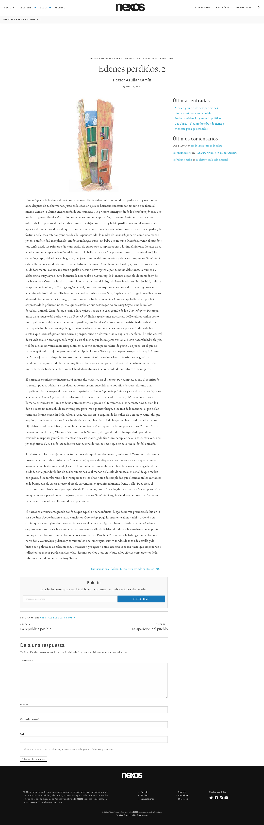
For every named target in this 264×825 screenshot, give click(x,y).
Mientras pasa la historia (118, 59)
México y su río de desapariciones (196, 108)
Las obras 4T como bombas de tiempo (199, 123)
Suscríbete (223, 8)
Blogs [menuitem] (44, 8)
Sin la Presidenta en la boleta (193, 113)
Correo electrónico (29, 719)
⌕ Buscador (203, 8)
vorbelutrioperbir (182, 152)
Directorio (183, 799)
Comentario (26, 660)
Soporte (182, 792)
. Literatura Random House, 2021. (126, 569)
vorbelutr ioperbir (182, 159)
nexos (94, 59)
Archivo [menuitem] (60, 8)
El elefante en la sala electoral (212, 159)
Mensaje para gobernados (191, 128)
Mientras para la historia (20, 19)
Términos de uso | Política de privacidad (131, 815)
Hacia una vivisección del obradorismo (216, 152)
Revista (144, 792)
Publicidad (183, 795)
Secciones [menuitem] (26, 8)
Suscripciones (147, 799)
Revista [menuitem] (9, 8)
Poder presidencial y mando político (198, 118)
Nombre (24, 704)
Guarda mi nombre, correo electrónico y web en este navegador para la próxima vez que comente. (69, 748)
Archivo (144, 795)
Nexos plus (244, 8)
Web (22, 733)
